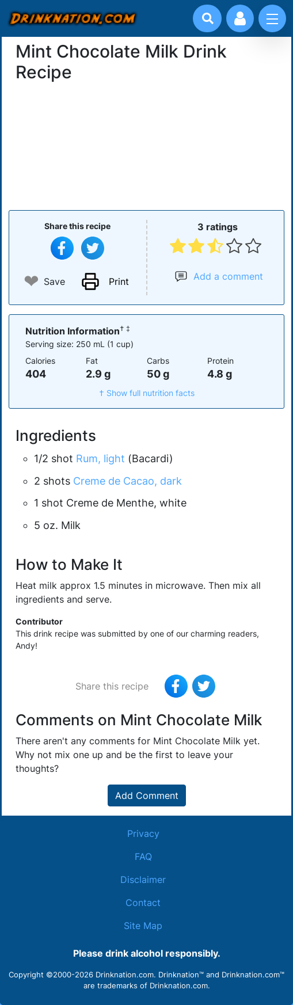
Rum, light (100, 458)
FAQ (143, 856)
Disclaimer (143, 879)
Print (119, 281)
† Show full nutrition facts (147, 393)
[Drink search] (208, 18)
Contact (143, 902)
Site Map (143, 925)
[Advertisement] (146, 144)
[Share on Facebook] (62, 248)
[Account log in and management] (240, 18)
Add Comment (146, 795)
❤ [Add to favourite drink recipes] (31, 281)
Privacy (143, 833)
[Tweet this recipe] (92, 248)
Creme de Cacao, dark (127, 481)
